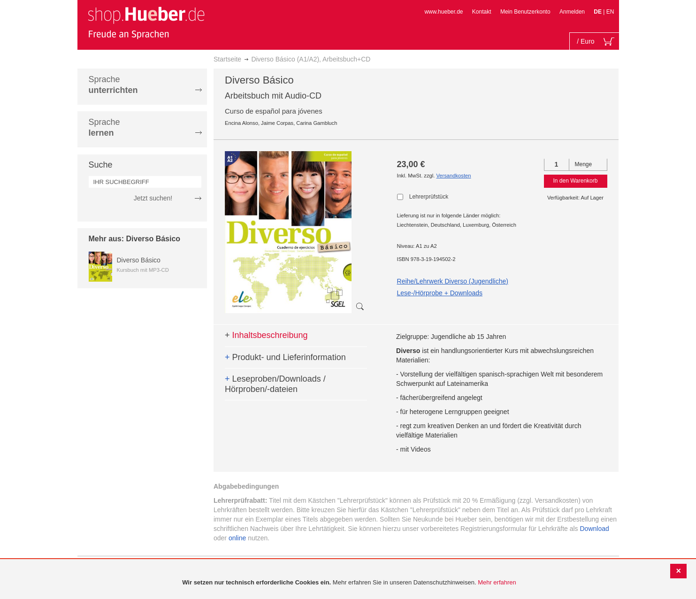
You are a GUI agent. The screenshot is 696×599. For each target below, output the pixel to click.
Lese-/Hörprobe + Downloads (440, 293)
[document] (349, 582)
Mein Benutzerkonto (525, 11)
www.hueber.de (443, 11)
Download (594, 528)
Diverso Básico (139, 260)
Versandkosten (453, 175)
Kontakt (481, 11)
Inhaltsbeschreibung (266, 335)
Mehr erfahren (497, 582)
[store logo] (146, 22)
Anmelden (572, 11)
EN (610, 11)
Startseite (227, 59)
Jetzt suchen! (153, 198)
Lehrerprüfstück (428, 197)
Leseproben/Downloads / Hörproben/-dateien (275, 384)
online (237, 538)
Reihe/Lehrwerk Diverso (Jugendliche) (452, 281)
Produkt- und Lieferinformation (285, 357)
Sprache (113, 85)
